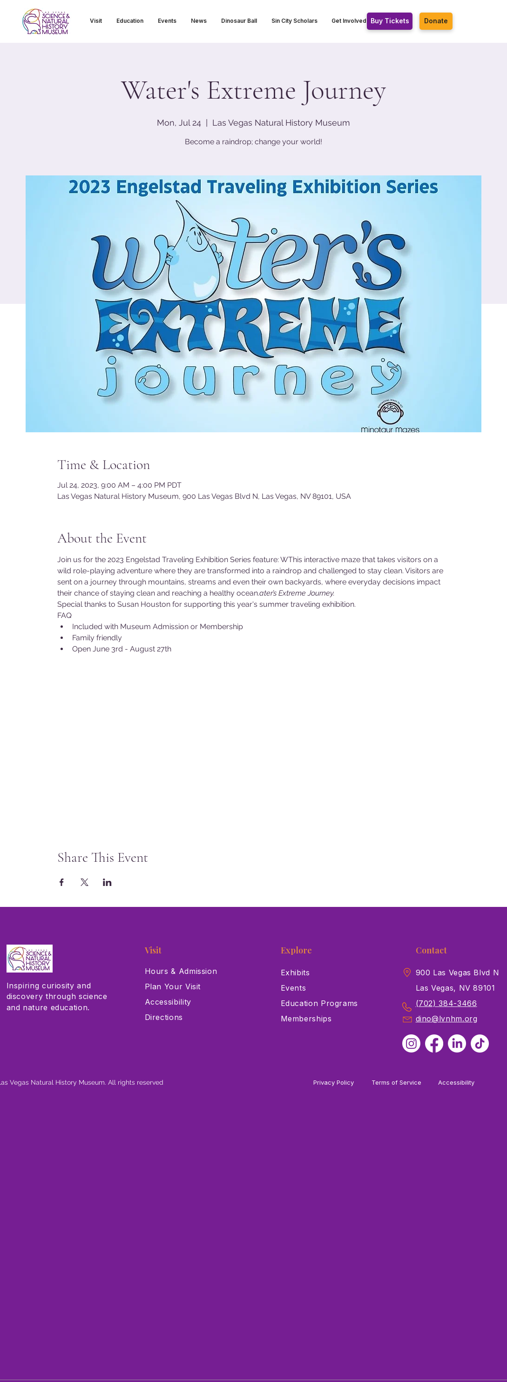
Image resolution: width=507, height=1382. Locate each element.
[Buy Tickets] (389, 21)
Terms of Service (396, 1082)
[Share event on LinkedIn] (107, 882)
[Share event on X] (84, 882)
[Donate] (436, 21)
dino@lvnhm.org (447, 1018)
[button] (96, 21)
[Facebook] (434, 1043)
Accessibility (456, 1082)
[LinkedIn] (457, 1043)
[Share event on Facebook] (61, 882)
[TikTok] (480, 1043)
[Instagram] (411, 1043)
